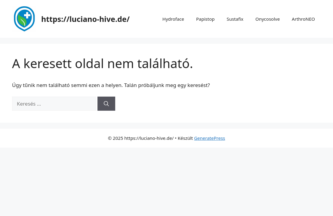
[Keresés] (106, 104)
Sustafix (235, 19)
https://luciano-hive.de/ (85, 19)
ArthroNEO (303, 19)
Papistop (205, 19)
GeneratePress (209, 138)
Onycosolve (267, 19)
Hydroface (173, 19)
